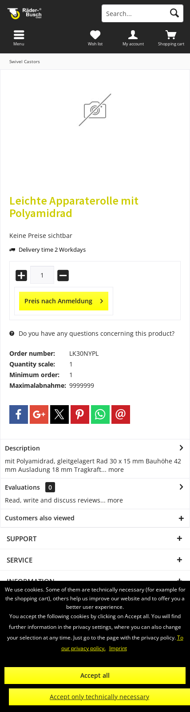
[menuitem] (171, 37)
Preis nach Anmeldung (63, 299)
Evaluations (22, 487)
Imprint (118, 648)
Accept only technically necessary (99, 696)
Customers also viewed (40, 518)
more (115, 469)
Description (22, 448)
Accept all (95, 675)
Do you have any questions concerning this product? (91, 333)
